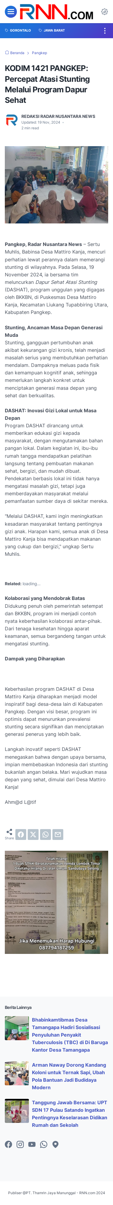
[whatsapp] (45, 834)
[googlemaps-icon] (55, 1145)
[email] (57, 834)
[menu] (11, 12)
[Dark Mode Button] (104, 11)
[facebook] (20, 834)
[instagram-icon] (20, 1145)
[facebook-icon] (8, 1145)
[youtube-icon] (32, 1145)
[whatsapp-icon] (43, 1145)
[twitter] (33, 834)
